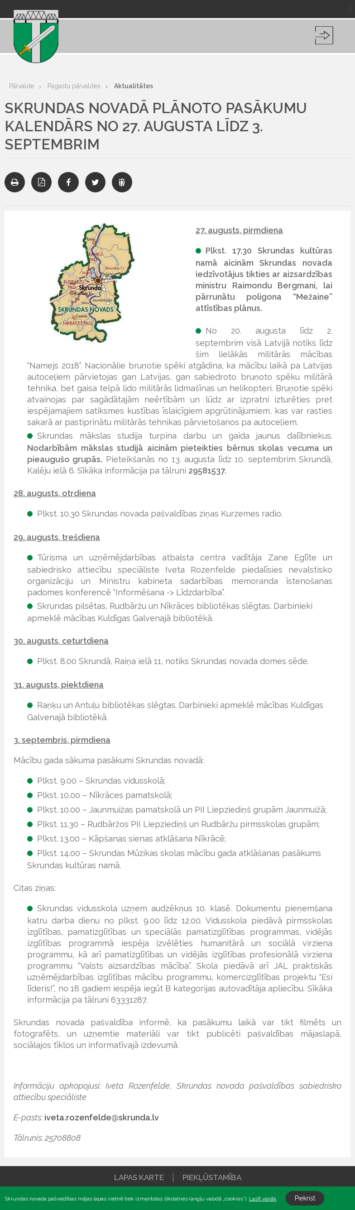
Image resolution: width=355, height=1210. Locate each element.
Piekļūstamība (211, 1177)
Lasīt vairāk (263, 1199)
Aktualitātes (133, 86)
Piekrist (305, 1198)
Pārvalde (21, 86)
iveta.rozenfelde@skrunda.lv (101, 1117)
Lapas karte (139, 1177)
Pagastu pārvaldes (74, 86)
